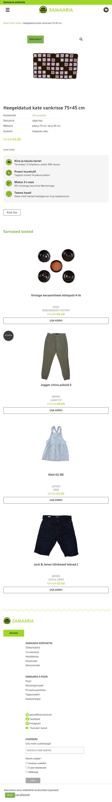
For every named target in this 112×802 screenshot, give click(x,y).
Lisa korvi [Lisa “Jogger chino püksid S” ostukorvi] (55, 410)
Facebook (33, 719)
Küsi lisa (12, 212)
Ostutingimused (34, 685)
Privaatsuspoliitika (36, 690)
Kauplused (31, 661)
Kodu (18, 23)
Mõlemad (33, 772)
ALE (12, 23)
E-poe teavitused (37, 767)
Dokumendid (33, 665)
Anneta (13, 633)
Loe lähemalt (22, 794)
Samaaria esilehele (14, 2)
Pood (5, 23)
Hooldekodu (32, 656)
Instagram (33, 723)
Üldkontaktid (33, 647)
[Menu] (7, 10)
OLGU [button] (10, 795)
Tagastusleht (33, 694)
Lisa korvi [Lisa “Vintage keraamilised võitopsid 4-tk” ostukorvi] (55, 320)
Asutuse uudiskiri (37, 763)
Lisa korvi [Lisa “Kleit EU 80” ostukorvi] (55, 500)
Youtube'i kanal (36, 728)
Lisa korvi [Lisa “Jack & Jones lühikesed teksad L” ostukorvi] (55, 590)
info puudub (39, 115)
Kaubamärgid (33, 699)
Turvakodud (32, 652)
